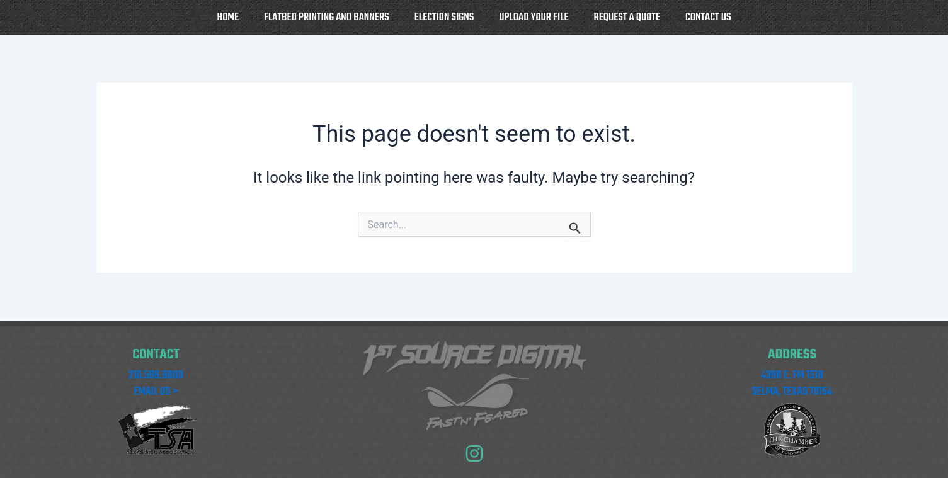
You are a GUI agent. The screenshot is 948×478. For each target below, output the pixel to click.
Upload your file (533, 17)
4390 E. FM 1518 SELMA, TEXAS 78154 (792, 384)
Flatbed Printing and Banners (326, 17)
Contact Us (708, 17)
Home (228, 17)
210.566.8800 (155, 376)
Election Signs (444, 17)
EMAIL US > (156, 392)
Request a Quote (627, 17)
